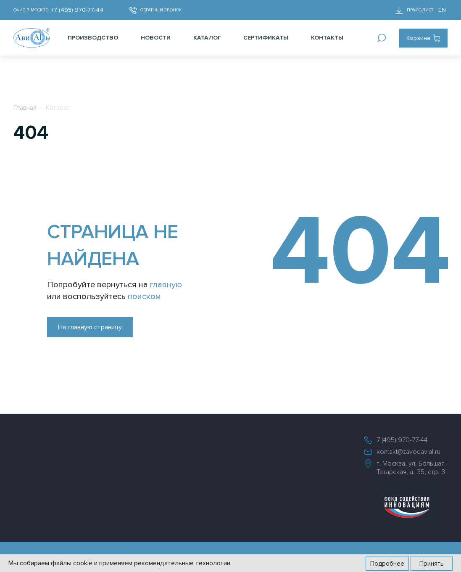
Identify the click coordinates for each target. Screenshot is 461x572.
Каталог (207, 37)
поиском (144, 296)
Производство (93, 37)
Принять (431, 563)
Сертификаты (265, 37)
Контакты (327, 37)
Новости (156, 37)
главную (166, 285)
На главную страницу (90, 327)
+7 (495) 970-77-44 (77, 9)
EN (442, 9)
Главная (25, 107)
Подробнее (387, 563)
